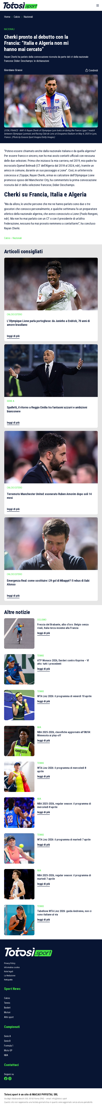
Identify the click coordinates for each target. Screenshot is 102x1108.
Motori (7, 1012)
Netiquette (8, 979)
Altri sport (9, 1017)
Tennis (7, 1003)
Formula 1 (8, 1045)
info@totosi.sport (59, 1098)
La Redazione (9, 975)
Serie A (7, 1036)
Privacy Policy (9, 963)
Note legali (8, 971)
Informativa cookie (12, 967)
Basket (7, 1007)
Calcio (17, 16)
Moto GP (8, 1050)
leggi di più (13, 336)
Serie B (7, 1041)
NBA (6, 1055)
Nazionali (28, 16)
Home (7, 16)
